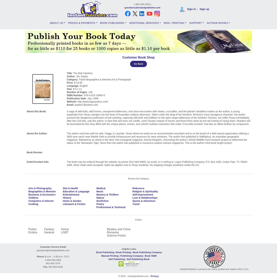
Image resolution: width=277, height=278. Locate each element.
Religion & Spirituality (145, 191)
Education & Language (76, 191)
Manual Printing (110, 256)
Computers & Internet (40, 201)
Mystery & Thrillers (107, 194)
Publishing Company (131, 256)
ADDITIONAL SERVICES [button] (144, 22)
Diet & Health (70, 188)
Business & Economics (42, 194)
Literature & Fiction (74, 204)
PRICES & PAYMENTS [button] (81, 22)
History (67, 197)
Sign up (204, 9)
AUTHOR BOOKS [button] (217, 22)
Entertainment (71, 194)
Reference (138, 188)
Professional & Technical (110, 207)
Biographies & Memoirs (42, 191)
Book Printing (123, 252)
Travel (136, 204)
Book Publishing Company (147, 252)
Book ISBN (151, 256)
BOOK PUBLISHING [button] (112, 22)
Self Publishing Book (138, 259)
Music (99, 191)
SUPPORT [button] (195, 22)
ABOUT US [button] (56, 22)
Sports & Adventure (144, 201)
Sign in (191, 9)
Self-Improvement (143, 194)
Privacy (155, 276)
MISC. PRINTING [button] (174, 22)
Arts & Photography (40, 188)
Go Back (138, 64)
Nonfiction (102, 201)
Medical (100, 188)
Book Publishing (105, 252)
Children (33, 197)
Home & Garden (72, 201)
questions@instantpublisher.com (142, 7)
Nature (100, 197)
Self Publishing (117, 259)
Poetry (100, 204)
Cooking (33, 204)
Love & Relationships (145, 197)
